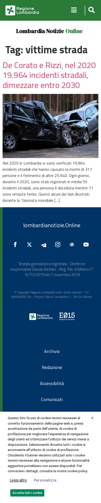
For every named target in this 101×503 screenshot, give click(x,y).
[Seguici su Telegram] (45, 244)
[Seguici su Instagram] (59, 244)
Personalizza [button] (45, 480)
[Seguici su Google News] (73, 244)
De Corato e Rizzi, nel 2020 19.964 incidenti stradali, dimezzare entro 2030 (49, 75)
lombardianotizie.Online (51, 225)
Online (74, 31)
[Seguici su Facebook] (16, 244)
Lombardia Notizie (40, 31)
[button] (91, 10)
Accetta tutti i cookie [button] (27, 493)
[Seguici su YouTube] (87, 244)
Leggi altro (18, 480)
